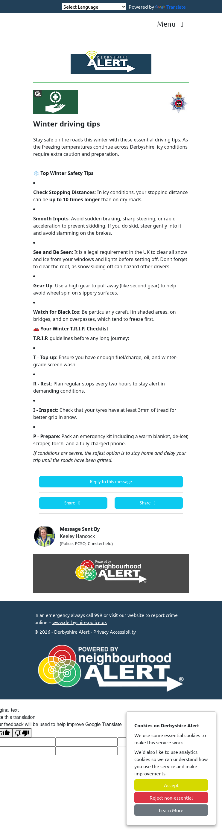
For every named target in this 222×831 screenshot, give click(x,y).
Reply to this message (111, 481)
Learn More (171, 810)
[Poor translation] (21, 732)
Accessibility (123, 632)
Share (73, 503)
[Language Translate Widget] (94, 6)
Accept (171, 785)
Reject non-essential (171, 797)
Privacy (101, 632)
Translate (170, 7)
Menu (171, 23)
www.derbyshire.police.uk (79, 622)
